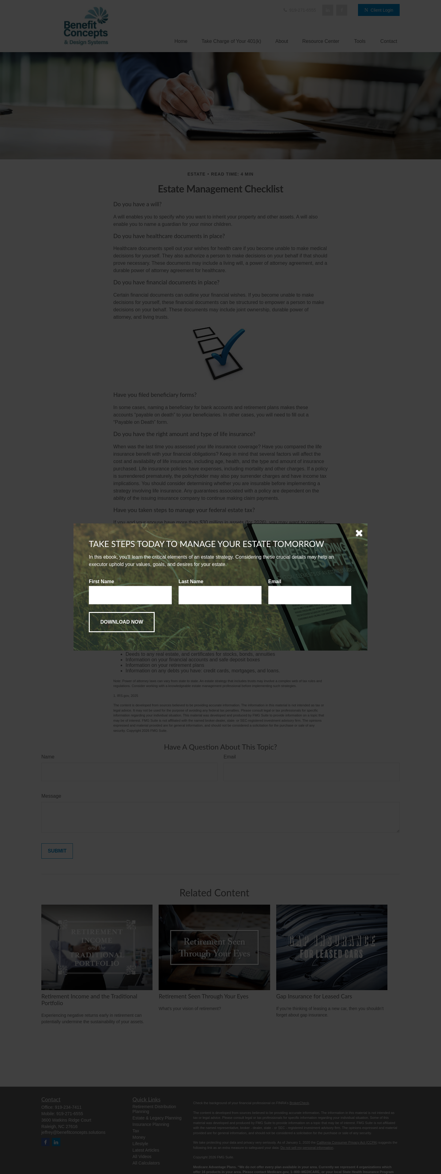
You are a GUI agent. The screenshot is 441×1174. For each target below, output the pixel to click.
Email (274, 581)
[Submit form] (122, 622)
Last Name (191, 581)
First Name (101, 581)
